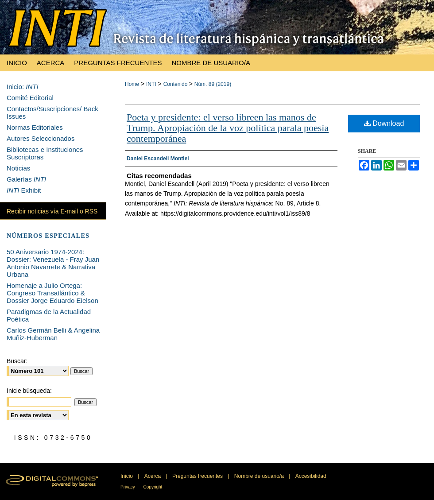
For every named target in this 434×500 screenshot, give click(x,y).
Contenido (176, 84)
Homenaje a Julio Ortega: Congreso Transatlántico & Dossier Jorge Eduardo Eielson (52, 293)
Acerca (153, 476)
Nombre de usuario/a (259, 476)
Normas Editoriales (35, 127)
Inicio (127, 476)
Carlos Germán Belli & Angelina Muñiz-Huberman (53, 333)
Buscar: (17, 360)
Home (132, 84)
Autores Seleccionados (40, 138)
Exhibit (24, 190)
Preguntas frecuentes (198, 476)
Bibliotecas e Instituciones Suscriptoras (45, 153)
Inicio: (23, 86)
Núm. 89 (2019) (212, 84)
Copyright (153, 486)
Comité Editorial (30, 97)
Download (384, 123)
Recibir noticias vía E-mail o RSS (52, 211)
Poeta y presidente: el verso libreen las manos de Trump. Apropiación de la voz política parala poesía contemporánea (228, 128)
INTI (151, 84)
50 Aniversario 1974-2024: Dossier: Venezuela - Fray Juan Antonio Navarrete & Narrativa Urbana (53, 263)
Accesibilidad (310, 476)
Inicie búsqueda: (29, 390)
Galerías (26, 179)
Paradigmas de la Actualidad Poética (49, 315)
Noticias (18, 168)
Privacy (128, 486)
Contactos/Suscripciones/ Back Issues (52, 112)
